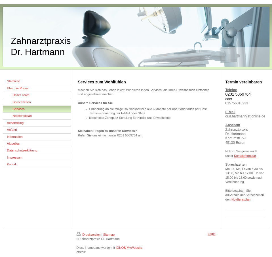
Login (212, 233)
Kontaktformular (245, 155)
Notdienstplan (240, 199)
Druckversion (89, 234)
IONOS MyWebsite (129, 247)
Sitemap (109, 234)
